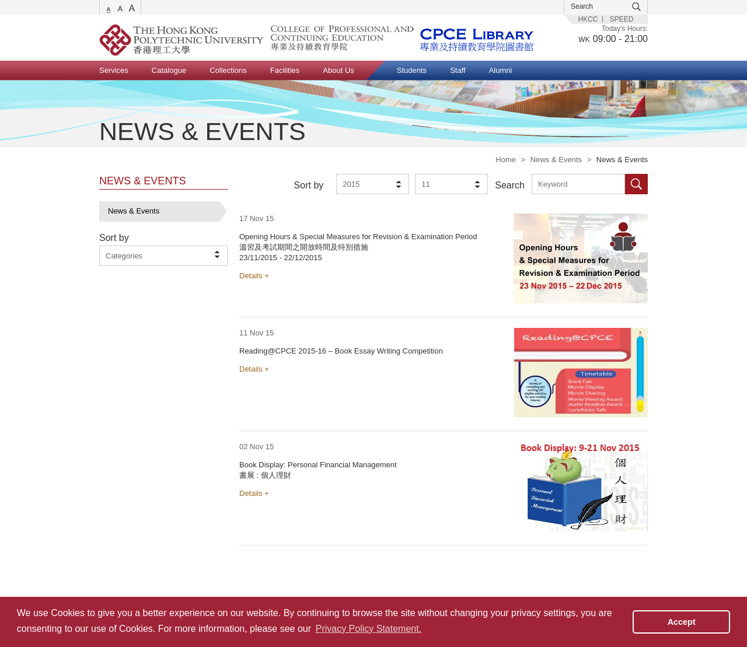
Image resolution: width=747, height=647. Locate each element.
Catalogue (169, 70)
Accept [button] (682, 622)
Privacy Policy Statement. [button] (368, 629)
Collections (228, 70)
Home (505, 159)
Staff (458, 70)
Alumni (500, 70)
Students (412, 70)
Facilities (285, 70)
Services (113, 70)
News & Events (556, 159)
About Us (338, 70)
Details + (254, 275)
